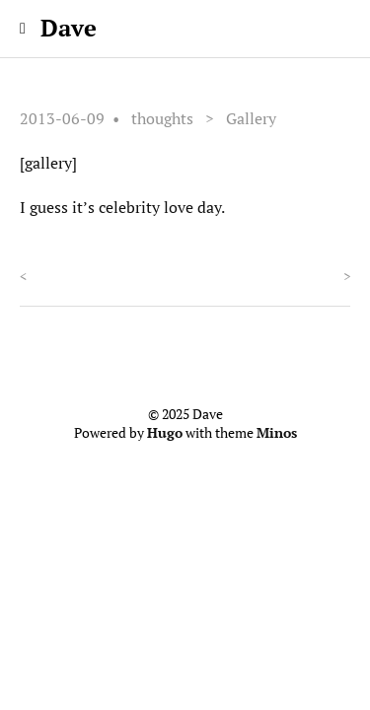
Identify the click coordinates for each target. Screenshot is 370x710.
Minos (277, 433)
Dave (68, 27)
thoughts (162, 118)
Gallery (251, 118)
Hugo (165, 433)
